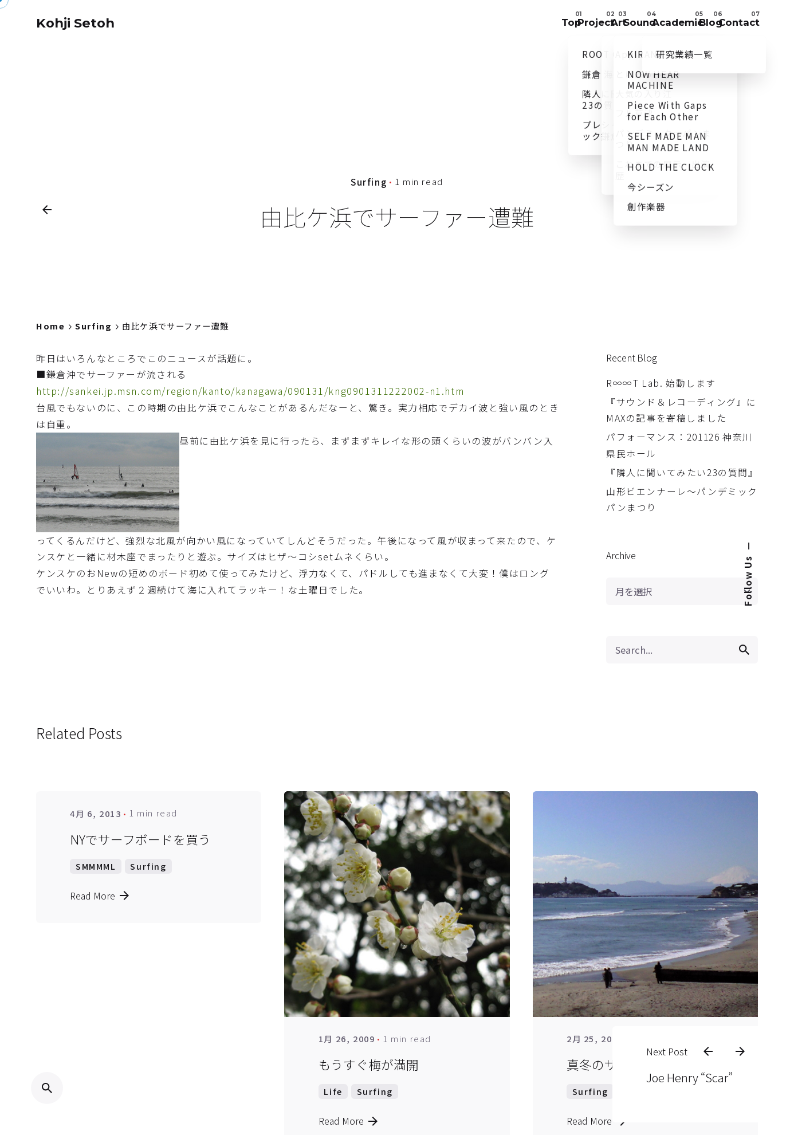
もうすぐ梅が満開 (369, 1064)
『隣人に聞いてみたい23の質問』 (682, 472)
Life (333, 1091)
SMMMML (96, 866)
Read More (99, 895)
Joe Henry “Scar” (677, 1059)
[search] (744, 649)
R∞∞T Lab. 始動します (661, 383)
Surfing (369, 181)
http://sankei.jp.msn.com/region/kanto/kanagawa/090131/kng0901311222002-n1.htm (250, 391)
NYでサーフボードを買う (140, 839)
